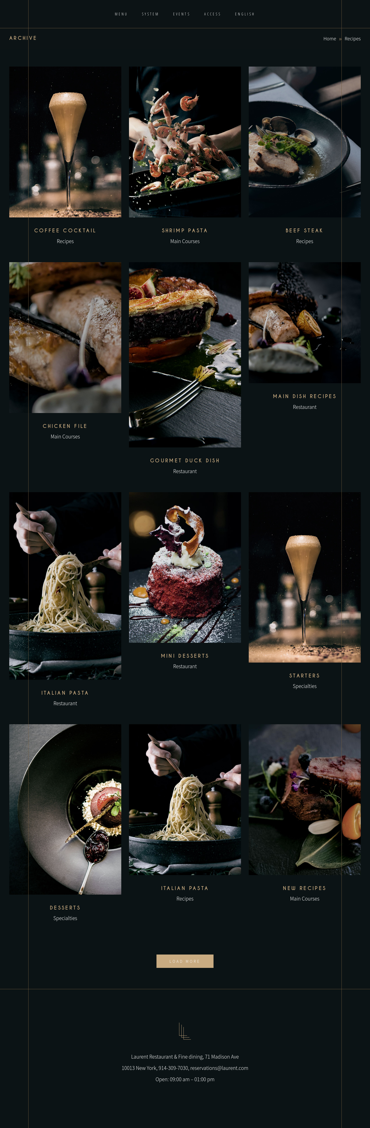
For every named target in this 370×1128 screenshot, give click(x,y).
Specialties (305, 685)
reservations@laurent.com (219, 1067)
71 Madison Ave (222, 1056)
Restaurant (185, 470)
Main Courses (185, 240)
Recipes (65, 240)
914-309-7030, (174, 1067)
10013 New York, (140, 1067)
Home (329, 38)
